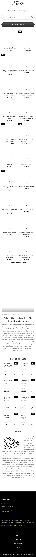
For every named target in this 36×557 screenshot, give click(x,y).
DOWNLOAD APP (18, 25)
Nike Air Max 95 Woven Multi (26, 186)
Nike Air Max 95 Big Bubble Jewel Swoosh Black (25, 399)
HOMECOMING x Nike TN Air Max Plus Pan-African (26, 94)
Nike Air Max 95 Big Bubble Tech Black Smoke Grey (26, 117)
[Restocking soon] (9, 228)
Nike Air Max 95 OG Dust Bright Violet (9, 256)
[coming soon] (9, 42)
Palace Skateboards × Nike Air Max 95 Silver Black (26, 163)
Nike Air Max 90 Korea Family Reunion (9, 163)
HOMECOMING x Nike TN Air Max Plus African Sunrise (9, 94)
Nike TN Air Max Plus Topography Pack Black (24, 416)
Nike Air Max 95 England (9, 232)
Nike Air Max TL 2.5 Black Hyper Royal (9, 140)
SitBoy (9, 473)
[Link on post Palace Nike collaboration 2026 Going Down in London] (18, 291)
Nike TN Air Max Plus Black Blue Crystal (26, 233)
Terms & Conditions (7, 506)
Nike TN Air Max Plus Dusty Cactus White (26, 47)
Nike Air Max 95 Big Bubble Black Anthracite (10, 71)
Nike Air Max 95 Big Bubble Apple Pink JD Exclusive (10, 47)
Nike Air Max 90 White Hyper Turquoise (9, 210)
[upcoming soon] (9, 89)
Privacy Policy (5, 503)
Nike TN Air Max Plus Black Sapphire (10, 186)
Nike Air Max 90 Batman (26, 209)
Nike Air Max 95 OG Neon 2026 (9, 117)
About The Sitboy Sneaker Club (6, 510)
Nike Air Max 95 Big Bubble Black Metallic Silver (26, 256)
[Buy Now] (26, 42)
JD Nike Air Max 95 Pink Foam (26, 70)
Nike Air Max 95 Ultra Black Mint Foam (8, 415)
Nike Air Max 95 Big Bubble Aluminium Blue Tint (26, 140)
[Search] (18, 17)
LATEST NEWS (6, 315)
